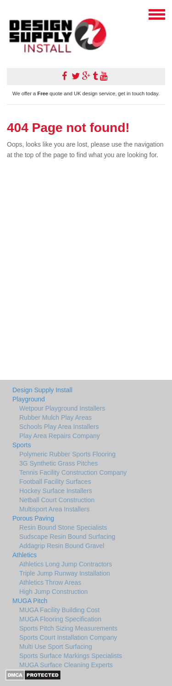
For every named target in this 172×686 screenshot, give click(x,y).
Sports (21, 445)
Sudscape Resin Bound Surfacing (67, 536)
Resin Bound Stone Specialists (63, 527)
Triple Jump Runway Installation (64, 573)
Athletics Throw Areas (50, 582)
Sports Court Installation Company (68, 637)
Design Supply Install (42, 390)
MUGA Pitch (29, 600)
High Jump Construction (53, 591)
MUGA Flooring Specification (60, 619)
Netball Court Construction (56, 500)
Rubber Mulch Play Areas (55, 417)
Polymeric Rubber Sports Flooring (67, 454)
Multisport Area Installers (54, 509)
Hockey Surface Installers (55, 490)
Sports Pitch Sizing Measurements (68, 628)
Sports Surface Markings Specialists (70, 655)
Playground (28, 399)
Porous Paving (33, 518)
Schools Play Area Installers (59, 426)
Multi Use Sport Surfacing (55, 646)
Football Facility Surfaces (55, 481)
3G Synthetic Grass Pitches (58, 463)
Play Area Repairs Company (59, 435)
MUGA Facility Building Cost (59, 610)
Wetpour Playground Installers (62, 408)
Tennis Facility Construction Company (73, 472)
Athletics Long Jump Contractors (65, 564)
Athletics (24, 555)
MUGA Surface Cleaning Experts (66, 665)
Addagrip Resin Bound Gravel (61, 545)
